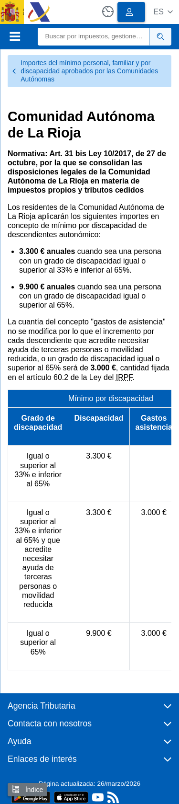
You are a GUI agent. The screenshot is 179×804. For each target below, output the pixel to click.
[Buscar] (94, 37)
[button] (163, 12)
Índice (27, 789)
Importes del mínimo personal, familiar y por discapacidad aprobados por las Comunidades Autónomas (84, 71)
